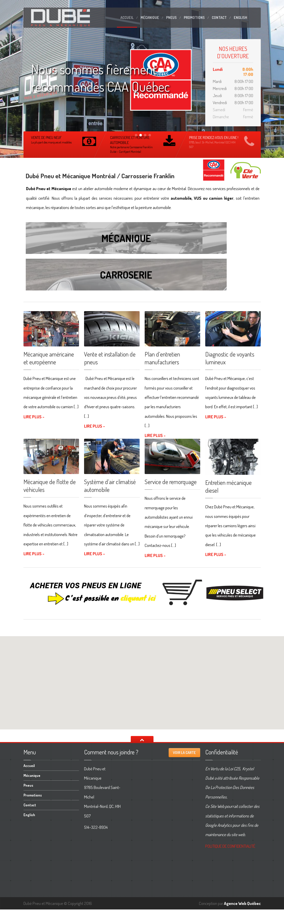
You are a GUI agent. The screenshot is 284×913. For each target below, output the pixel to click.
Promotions (194, 17)
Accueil (127, 17)
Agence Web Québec (242, 906)
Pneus (171, 17)
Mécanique (150, 17)
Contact (219, 17)
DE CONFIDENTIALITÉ (230, 849)
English (240, 17)
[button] (142, 681)
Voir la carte (184, 756)
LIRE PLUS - (33, 420)
